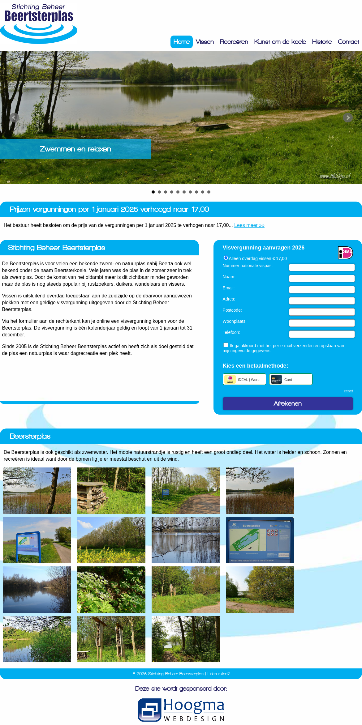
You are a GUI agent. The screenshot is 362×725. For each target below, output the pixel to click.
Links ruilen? (219, 674)
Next (348, 118)
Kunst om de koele (280, 42)
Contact (348, 42)
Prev (14, 118)
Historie (322, 42)
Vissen (205, 42)
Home (182, 42)
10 (208, 192)
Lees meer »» (249, 225)
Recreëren (234, 42)
